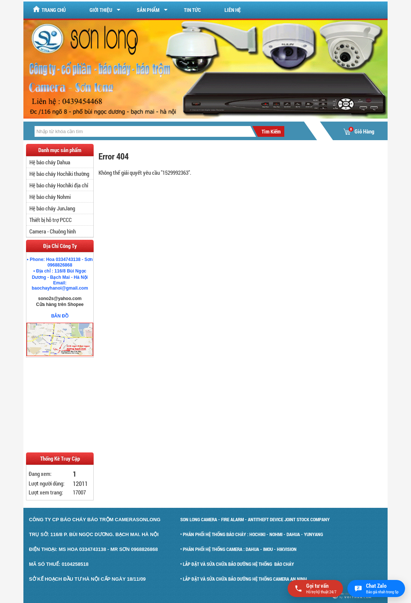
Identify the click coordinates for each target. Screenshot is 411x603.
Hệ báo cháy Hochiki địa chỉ (58, 185)
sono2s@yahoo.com (59, 298)
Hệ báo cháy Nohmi (50, 196)
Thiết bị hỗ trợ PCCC (50, 219)
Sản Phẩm (148, 9)
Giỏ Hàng (358, 131)
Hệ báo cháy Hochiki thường (59, 173)
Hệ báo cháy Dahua (49, 162)
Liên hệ (232, 9)
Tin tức (192, 9)
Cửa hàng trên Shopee (60, 304)
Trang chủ (49, 9)
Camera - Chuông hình (52, 231)
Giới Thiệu (101, 9)
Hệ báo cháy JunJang (52, 208)
